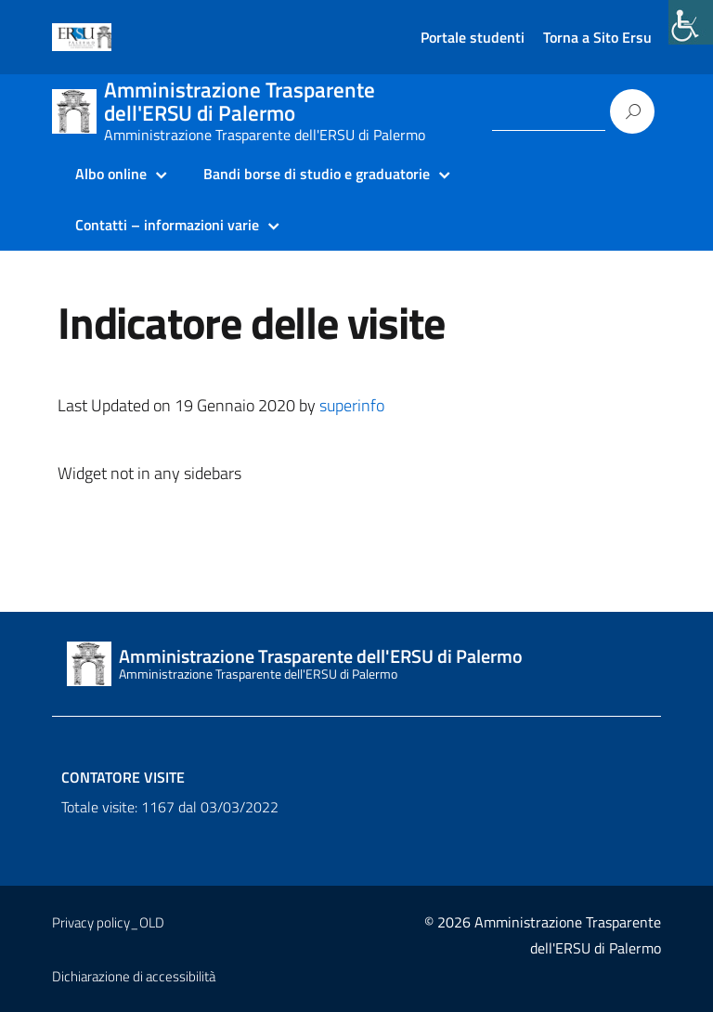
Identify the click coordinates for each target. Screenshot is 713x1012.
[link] (690, 22)
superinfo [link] (351, 405)
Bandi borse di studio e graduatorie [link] (316, 173)
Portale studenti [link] (473, 37)
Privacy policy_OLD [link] (108, 922)
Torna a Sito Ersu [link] (597, 37)
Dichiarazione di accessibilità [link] (133, 976)
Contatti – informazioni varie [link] (167, 225)
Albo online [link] (111, 173)
